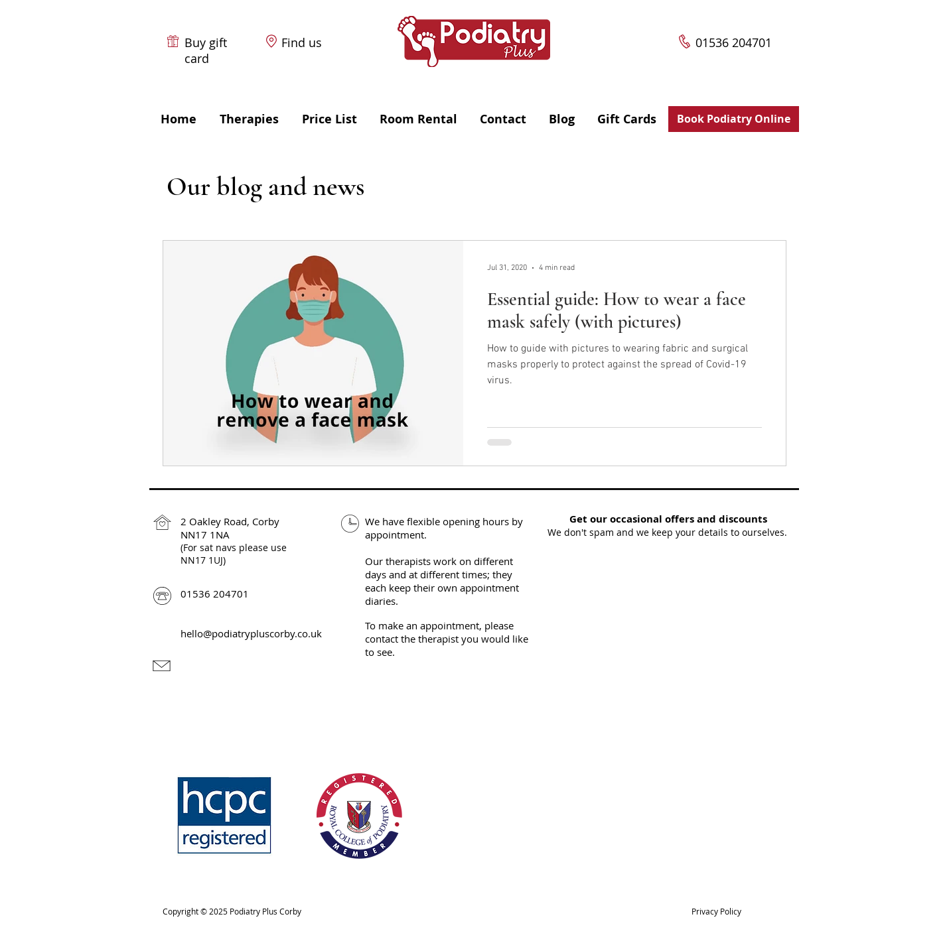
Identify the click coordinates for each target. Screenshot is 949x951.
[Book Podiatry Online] (733, 119)
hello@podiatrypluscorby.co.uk (251, 633)
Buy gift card (205, 50)
